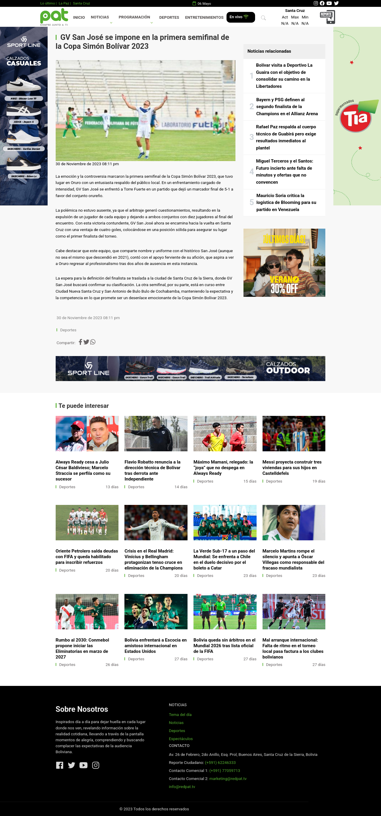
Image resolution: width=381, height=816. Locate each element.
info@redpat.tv (182, 786)
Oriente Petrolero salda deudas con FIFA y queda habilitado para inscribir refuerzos (87, 556)
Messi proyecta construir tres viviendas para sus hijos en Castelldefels (292, 467)
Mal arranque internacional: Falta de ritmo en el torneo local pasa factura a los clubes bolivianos (293, 648)
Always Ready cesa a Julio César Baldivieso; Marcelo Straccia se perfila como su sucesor (83, 470)
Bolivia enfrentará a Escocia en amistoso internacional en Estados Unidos (155, 645)
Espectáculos (181, 739)
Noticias (100, 17)
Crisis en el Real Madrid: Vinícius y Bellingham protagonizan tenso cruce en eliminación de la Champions (153, 559)
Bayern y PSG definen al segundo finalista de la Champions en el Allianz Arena (287, 106)
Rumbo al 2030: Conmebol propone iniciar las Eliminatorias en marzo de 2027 (82, 648)
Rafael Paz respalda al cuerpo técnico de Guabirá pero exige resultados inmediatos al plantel (286, 137)
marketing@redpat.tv (227, 778)
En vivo (238, 17)
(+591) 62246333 (220, 762)
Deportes (169, 17)
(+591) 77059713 (224, 770)
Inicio (79, 17)
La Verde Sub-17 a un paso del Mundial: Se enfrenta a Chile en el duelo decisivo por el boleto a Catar (224, 559)
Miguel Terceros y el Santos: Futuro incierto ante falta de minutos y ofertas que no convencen (284, 171)
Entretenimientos (204, 17)
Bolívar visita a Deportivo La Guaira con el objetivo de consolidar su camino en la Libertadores (284, 76)
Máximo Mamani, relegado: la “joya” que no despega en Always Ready (223, 467)
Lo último (47, 3)
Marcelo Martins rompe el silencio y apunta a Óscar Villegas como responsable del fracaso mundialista (293, 559)
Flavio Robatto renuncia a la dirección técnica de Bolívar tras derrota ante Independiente (152, 470)
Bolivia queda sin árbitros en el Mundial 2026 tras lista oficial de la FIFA (224, 645)
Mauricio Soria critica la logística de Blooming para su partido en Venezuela (286, 202)
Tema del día (180, 714)
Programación (134, 17)
